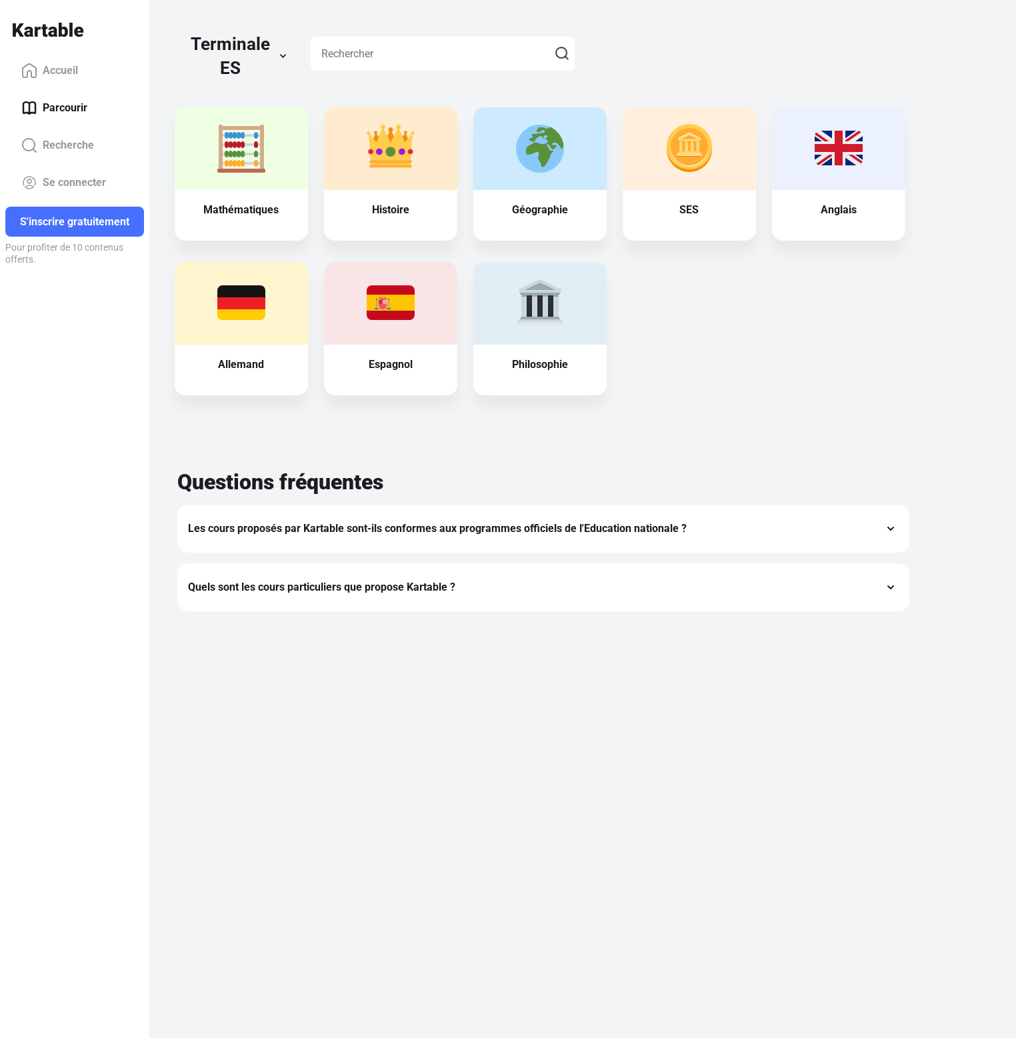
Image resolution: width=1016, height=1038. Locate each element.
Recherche (57, 145)
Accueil (49, 71)
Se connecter (63, 183)
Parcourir (54, 108)
